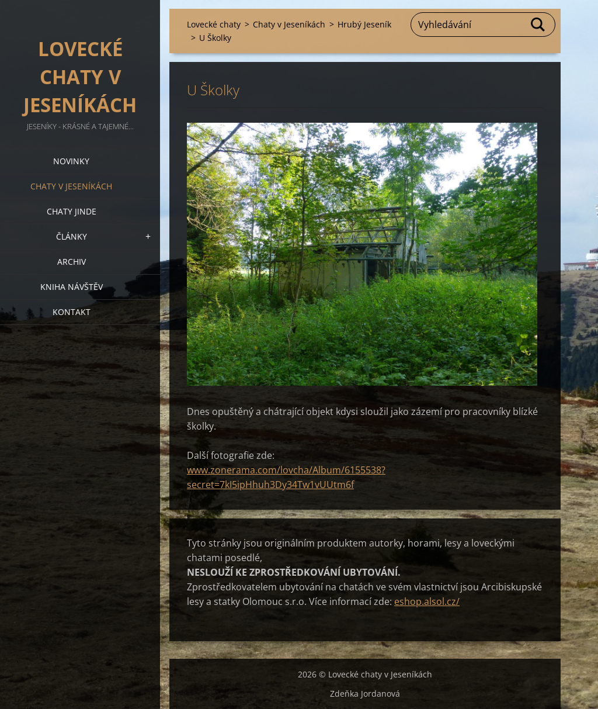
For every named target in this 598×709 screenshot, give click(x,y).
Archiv (71, 261)
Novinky (71, 161)
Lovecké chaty (214, 24)
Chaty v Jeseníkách (71, 186)
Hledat (538, 24)
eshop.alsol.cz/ (427, 601)
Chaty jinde (71, 211)
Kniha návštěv (71, 286)
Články (71, 236)
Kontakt (72, 311)
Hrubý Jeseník (364, 24)
